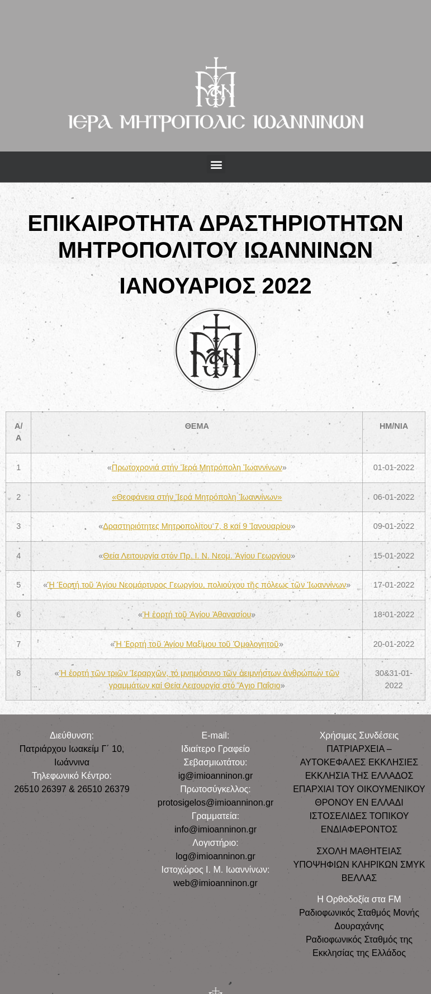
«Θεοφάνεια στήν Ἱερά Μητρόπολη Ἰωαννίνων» (197, 497)
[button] (216, 164)
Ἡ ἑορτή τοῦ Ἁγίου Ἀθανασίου (197, 614)
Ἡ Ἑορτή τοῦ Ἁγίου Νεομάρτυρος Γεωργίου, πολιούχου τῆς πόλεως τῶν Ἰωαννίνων (197, 584)
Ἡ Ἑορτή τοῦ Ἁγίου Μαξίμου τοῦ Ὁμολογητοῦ (197, 644)
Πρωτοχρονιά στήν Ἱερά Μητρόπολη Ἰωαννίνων (197, 467)
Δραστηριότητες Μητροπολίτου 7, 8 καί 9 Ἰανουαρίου (197, 526)
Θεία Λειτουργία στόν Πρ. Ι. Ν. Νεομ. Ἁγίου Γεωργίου (197, 555)
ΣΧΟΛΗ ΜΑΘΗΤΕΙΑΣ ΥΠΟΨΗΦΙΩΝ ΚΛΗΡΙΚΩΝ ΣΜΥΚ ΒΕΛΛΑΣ (359, 864)
